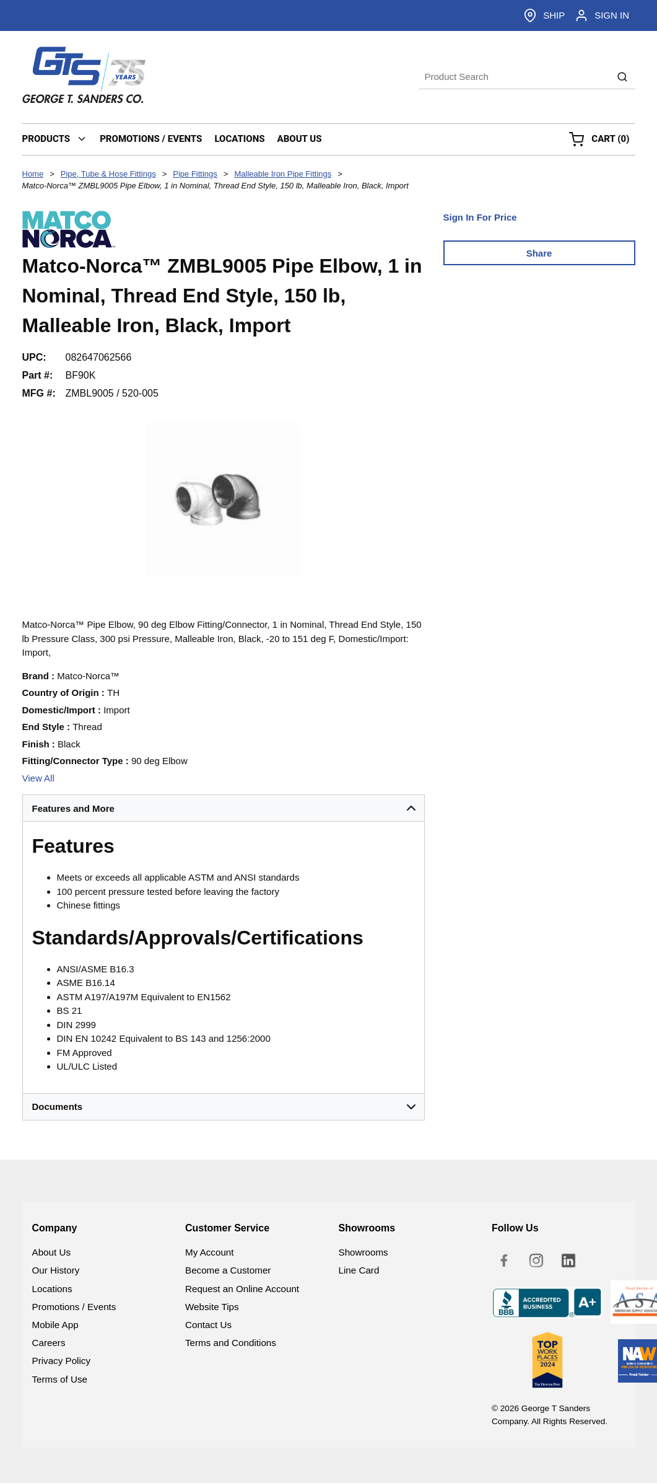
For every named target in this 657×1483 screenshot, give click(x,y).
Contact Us (208, 1324)
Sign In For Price (480, 217)
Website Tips (212, 1306)
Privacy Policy (61, 1360)
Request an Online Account (242, 1288)
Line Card (359, 1270)
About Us (51, 1252)
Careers (49, 1342)
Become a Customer (228, 1270)
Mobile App (55, 1324)
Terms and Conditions (230, 1342)
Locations (52, 1288)
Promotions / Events (74, 1306)
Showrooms (363, 1252)
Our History (56, 1270)
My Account (209, 1252)
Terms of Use (59, 1379)
